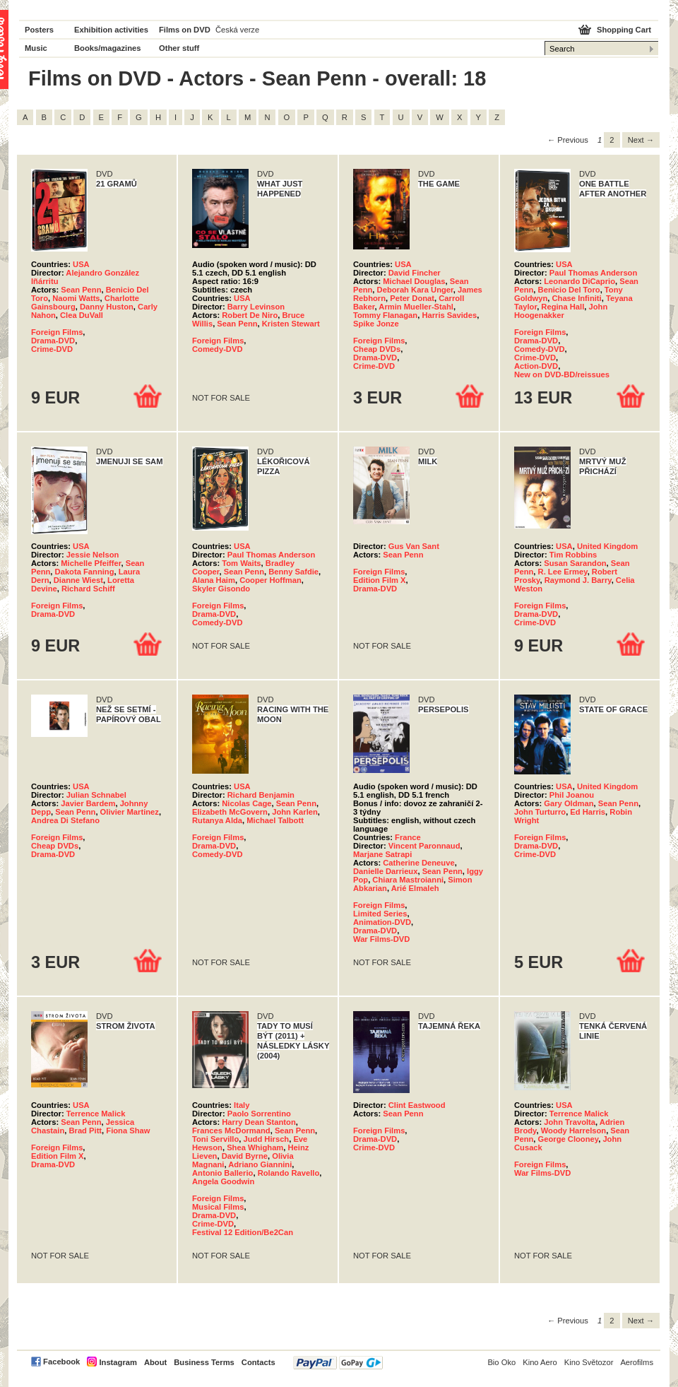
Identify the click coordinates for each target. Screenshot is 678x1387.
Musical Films (218, 1207)
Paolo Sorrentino (259, 1113)
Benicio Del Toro (569, 289)
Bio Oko (501, 1362)
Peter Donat (412, 298)
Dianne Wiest (78, 580)
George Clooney (568, 1139)
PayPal (338, 1362)
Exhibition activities (111, 29)
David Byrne (245, 1156)
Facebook (61, 1361)
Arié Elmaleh (415, 888)
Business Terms (204, 1362)
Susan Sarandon (575, 563)
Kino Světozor (589, 1362)
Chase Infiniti (576, 298)
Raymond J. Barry (578, 580)
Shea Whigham (255, 1147)
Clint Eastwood (417, 1105)
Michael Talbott (275, 820)
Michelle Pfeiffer (91, 563)
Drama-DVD (53, 340)
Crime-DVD (52, 349)
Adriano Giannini (260, 1164)
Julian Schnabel (96, 795)
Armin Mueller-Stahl (416, 306)
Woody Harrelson (573, 1130)
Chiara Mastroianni (408, 879)
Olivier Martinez (129, 812)
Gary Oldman (568, 803)
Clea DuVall (81, 315)
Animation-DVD (382, 922)
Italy (241, 1105)
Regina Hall (562, 306)
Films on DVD (184, 29)
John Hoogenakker (560, 310)
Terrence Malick (96, 1113)
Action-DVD (536, 366)
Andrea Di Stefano (65, 820)
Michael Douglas (414, 281)
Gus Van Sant (413, 546)
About (155, 1362)
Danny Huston (106, 306)
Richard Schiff (88, 588)
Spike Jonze (376, 323)
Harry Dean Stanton (258, 1122)
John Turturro (540, 812)
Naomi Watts (76, 298)
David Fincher (414, 272)
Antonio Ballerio (222, 1173)
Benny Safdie (293, 571)
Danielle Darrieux (385, 871)
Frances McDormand (231, 1130)
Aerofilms (636, 1362)
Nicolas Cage (246, 803)
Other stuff (179, 48)
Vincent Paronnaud (424, 846)
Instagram (117, 1362)
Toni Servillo (215, 1139)
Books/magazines (107, 48)
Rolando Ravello (289, 1173)
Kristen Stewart (291, 323)
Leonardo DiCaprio (579, 281)
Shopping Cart (624, 29)
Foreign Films (57, 332)
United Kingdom (607, 546)
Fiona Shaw (128, 1130)
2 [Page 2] (611, 140)
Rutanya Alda (217, 820)
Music (36, 48)
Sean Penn (81, 289)
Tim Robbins (573, 554)
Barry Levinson (256, 306)
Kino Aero (540, 1362)
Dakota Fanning (84, 571)
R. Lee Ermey (563, 571)
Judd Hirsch (267, 1139)
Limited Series (380, 913)
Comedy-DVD (217, 349)
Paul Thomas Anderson (593, 272)
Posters (39, 29)
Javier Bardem (88, 803)
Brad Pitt (85, 1130)
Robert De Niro (250, 315)
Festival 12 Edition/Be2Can (242, 1232)
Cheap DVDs (376, 349)
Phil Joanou (571, 795)
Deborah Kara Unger (415, 289)
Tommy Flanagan (385, 315)
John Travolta (569, 1122)
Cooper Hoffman (270, 580)
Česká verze (237, 29)
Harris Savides (449, 315)
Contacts (258, 1362)
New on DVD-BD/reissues (561, 374)
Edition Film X (379, 580)
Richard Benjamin (261, 795)
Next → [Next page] (641, 140)
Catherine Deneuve (418, 862)
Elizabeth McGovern (230, 812)
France (408, 837)
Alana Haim (213, 580)
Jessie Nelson (92, 554)
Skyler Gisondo (221, 588)
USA (81, 264)
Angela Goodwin (223, 1181)
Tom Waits (241, 563)
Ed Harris (587, 812)
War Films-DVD (381, 939)
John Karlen (295, 812)
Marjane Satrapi (382, 854)
